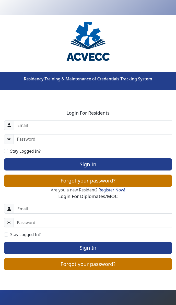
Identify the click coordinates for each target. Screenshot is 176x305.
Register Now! (111, 190)
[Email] (93, 125)
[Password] (93, 139)
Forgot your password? (88, 180)
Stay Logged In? (25, 151)
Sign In (88, 164)
